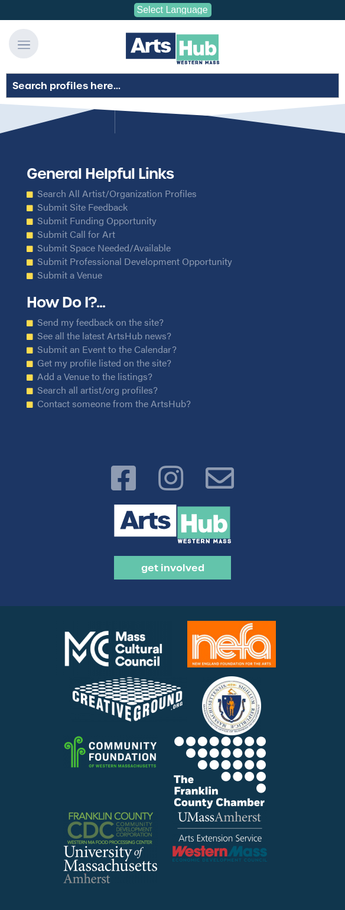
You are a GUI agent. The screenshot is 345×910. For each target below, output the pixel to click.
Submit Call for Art (76, 234)
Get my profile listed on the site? (104, 363)
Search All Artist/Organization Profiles (117, 193)
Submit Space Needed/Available (104, 248)
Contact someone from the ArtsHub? (114, 403)
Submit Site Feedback (82, 207)
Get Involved (172, 567)
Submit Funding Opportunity (97, 220)
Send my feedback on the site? (100, 322)
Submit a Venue (69, 275)
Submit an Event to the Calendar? (107, 349)
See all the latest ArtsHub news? (104, 336)
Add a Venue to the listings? (94, 376)
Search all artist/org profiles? (97, 390)
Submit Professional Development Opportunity (134, 261)
